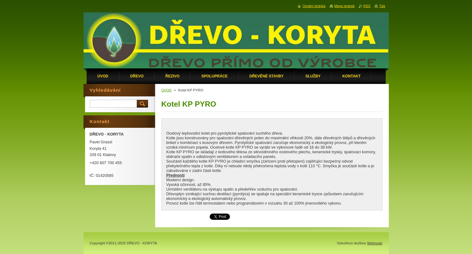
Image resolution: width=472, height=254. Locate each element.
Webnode (374, 243)
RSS (367, 6)
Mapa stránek (344, 6)
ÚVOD (166, 90)
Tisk (382, 6)
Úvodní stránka (314, 6)
